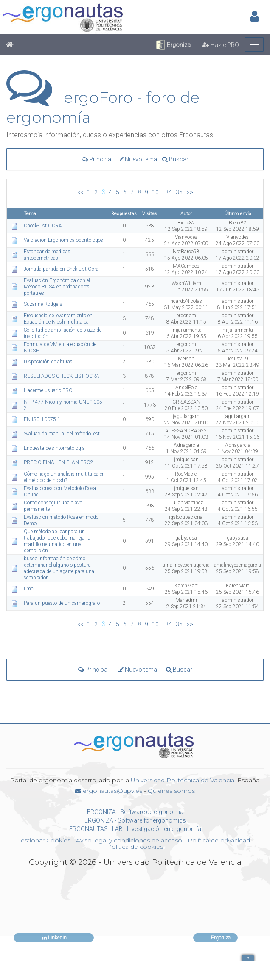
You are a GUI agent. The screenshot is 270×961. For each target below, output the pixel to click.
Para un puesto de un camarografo (62, 603)
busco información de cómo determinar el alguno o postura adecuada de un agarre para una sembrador (59, 568)
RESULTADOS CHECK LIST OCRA (62, 376)
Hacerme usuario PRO (49, 390)
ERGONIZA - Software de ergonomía (135, 812)
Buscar (175, 159)
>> (189, 192)
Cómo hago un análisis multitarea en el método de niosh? (64, 477)
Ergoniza (173, 45)
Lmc (29, 589)
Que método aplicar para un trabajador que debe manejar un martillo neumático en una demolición (58, 541)
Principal (97, 159)
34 (168, 192)
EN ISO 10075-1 (43, 419)
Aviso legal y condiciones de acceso (129, 840)
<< (80, 192)
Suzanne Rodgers (44, 304)
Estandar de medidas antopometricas (47, 255)
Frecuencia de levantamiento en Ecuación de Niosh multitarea (58, 319)
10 (155, 192)
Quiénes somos (171, 791)
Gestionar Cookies (43, 840)
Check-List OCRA (43, 226)
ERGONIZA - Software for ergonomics (135, 820)
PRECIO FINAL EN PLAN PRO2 (59, 462)
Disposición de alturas (49, 362)
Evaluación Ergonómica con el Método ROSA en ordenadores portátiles (57, 286)
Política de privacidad (219, 840)
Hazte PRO (220, 45)
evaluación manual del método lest (62, 434)
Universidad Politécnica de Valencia (182, 780)
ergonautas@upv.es (108, 791)
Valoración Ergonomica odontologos (64, 240)
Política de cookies (135, 846)
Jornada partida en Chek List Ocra (62, 269)
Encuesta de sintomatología (55, 448)
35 (179, 192)
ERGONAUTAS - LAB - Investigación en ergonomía (135, 828)
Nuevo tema (137, 159)
